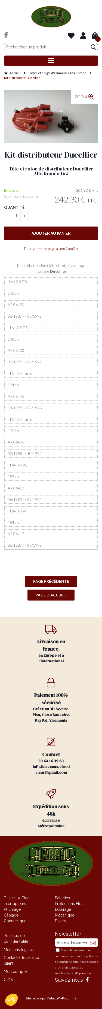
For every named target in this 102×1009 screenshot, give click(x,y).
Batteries (62, 898)
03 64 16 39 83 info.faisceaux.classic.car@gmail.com (51, 756)
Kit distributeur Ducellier (51, 154)
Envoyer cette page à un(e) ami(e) (51, 248)
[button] (11, 999)
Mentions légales (19, 949)
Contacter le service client (21, 960)
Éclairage (63, 909)
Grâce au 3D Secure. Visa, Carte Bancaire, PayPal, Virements (51, 700)
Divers (60, 921)
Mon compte (15, 971)
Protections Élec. (69, 903)
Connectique (15, 921)
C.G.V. (9, 980)
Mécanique (64, 915)
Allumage (12, 909)
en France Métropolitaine (51, 809)
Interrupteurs (15, 903)
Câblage (11, 915)
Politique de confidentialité (16, 938)
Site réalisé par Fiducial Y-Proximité (51, 998)
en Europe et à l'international (51, 644)
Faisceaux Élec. (17, 898)
